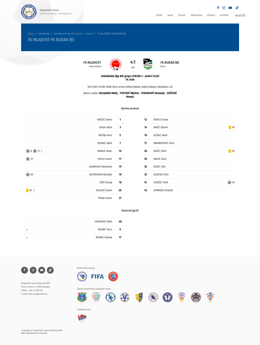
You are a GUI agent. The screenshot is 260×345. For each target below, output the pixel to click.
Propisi (182, 15)
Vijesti (159, 15)
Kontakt (224, 15)
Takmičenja (196, 15)
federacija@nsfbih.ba (37, 294)
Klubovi (211, 15)
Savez (170, 15)
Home (31, 33)
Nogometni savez (46, 11)
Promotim (42, 333)
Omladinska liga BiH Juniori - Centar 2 (74, 33)
